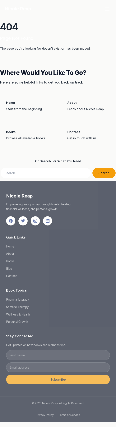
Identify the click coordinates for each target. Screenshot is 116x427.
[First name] (58, 356)
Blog (9, 270)
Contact (11, 277)
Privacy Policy (45, 416)
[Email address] (58, 369)
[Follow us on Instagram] (35, 222)
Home (10, 247)
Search (104, 173)
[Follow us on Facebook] (10, 222)
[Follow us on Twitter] (23, 222)
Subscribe (58, 381)
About (10, 255)
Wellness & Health (18, 315)
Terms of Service (69, 416)
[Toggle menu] (107, 9)
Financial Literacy (17, 301)
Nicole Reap (18, 8)
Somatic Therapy (17, 308)
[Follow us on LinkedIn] (47, 222)
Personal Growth (17, 323)
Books (10, 262)
